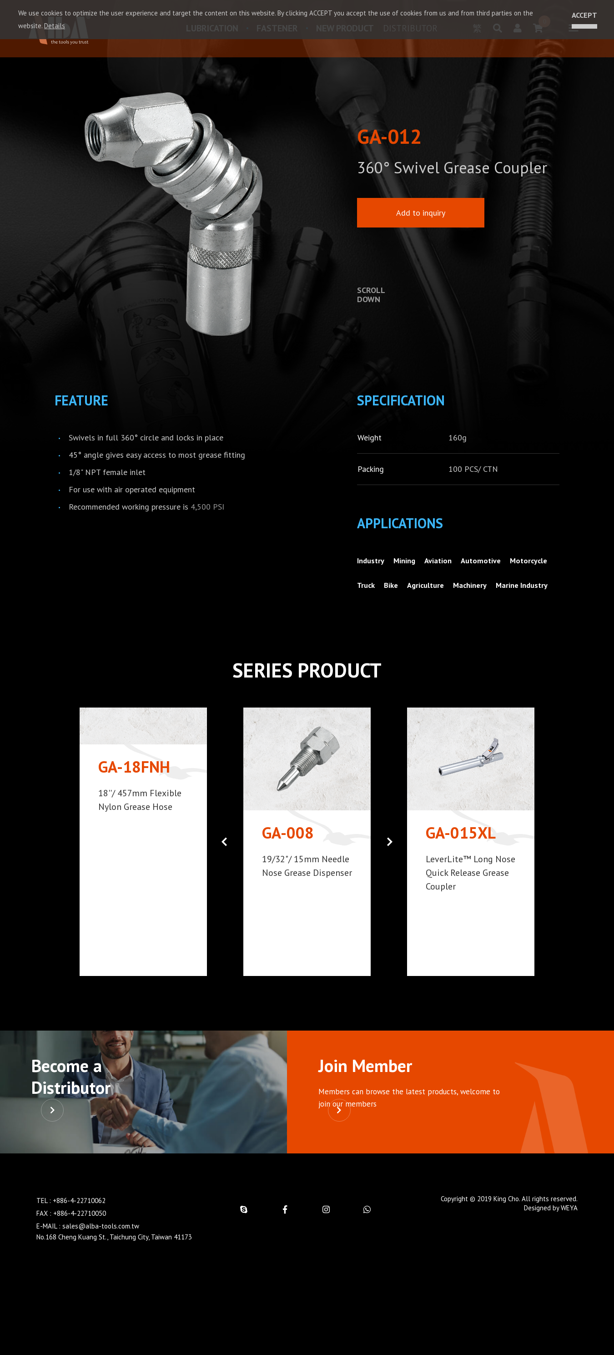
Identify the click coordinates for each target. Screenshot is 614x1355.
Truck (416, 594)
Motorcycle (377, 594)
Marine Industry (385, 619)
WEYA (569, 1282)
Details (54, 25)
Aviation (445, 570)
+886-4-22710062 (79, 1275)
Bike (443, 594)
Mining (408, 570)
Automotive (490, 570)
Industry (372, 570)
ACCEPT (582, 15)
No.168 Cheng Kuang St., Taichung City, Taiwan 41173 (114, 1311)
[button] (389, 875)
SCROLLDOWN (371, 295)
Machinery (527, 594)
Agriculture (480, 594)
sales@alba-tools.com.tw (100, 1300)
